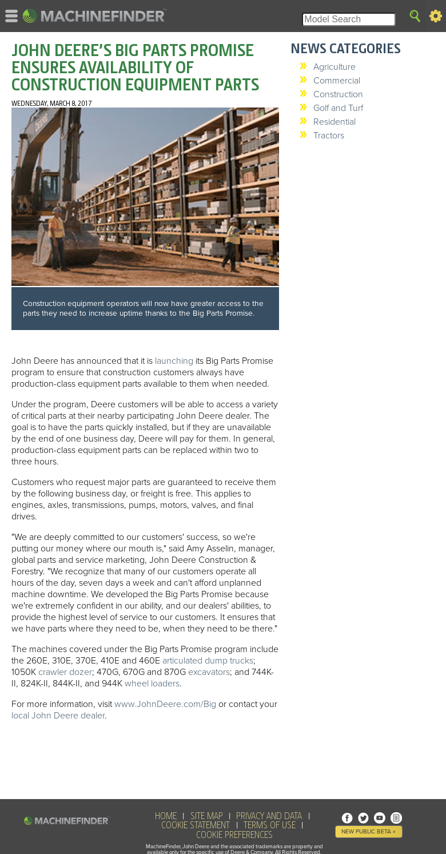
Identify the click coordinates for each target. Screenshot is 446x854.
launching (174, 361)
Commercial (336, 80)
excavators (209, 672)
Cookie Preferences (234, 835)
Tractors (328, 135)
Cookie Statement (195, 825)
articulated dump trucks (207, 660)
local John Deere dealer (58, 715)
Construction (338, 94)
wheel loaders (152, 683)
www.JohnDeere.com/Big (165, 704)
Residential (334, 122)
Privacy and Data (269, 816)
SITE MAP (206, 816)
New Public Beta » (368, 831)
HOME (166, 816)
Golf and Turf (338, 108)
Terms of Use (270, 825)
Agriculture (334, 67)
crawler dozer (65, 672)
